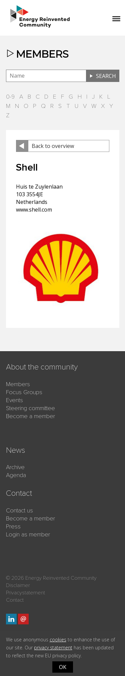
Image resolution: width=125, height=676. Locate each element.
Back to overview (53, 146)
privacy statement (53, 647)
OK (62, 667)
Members (18, 384)
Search (106, 76)
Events (14, 400)
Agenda (16, 475)
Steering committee (30, 408)
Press (13, 526)
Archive (15, 467)
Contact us (19, 510)
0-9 (10, 96)
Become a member (30, 416)
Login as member (28, 534)
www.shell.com (34, 209)
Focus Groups (24, 392)
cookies (58, 639)
